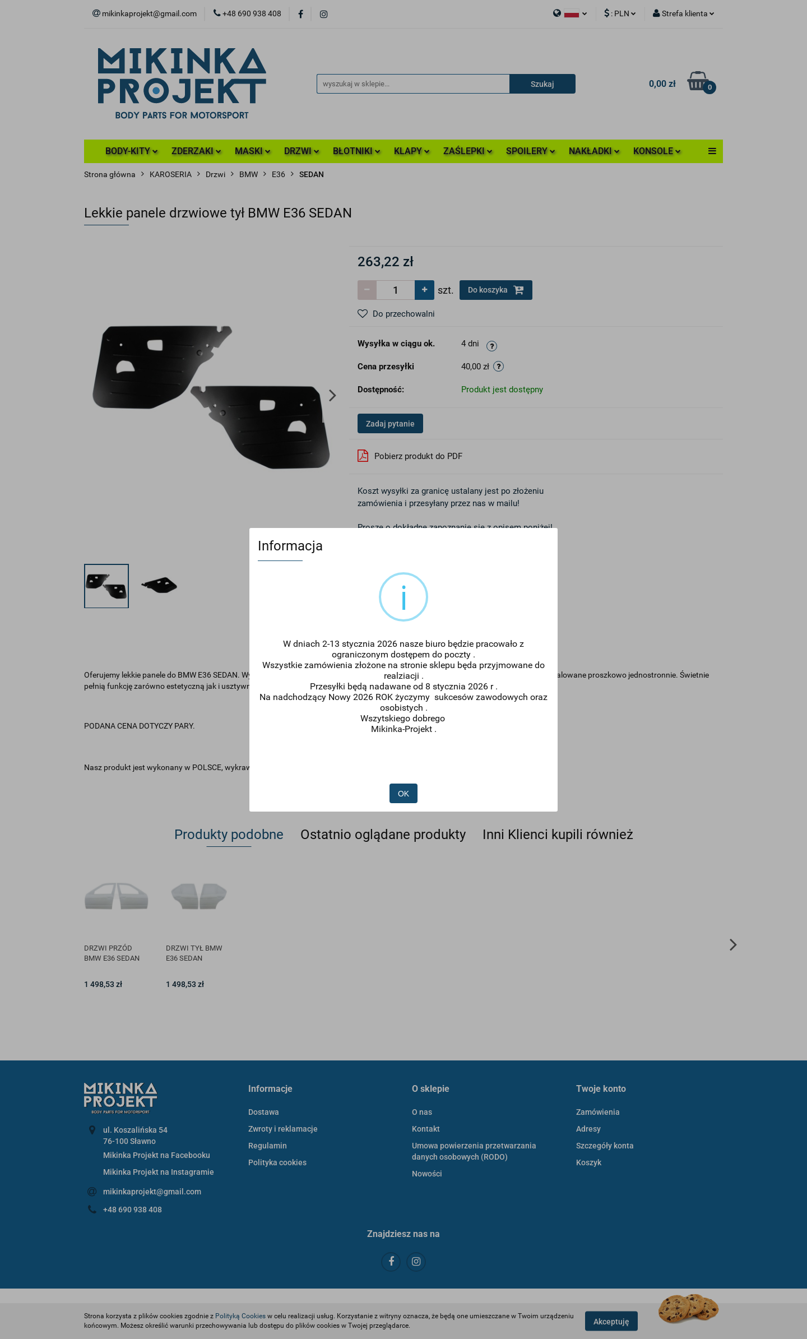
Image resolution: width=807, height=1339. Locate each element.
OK (404, 760)
